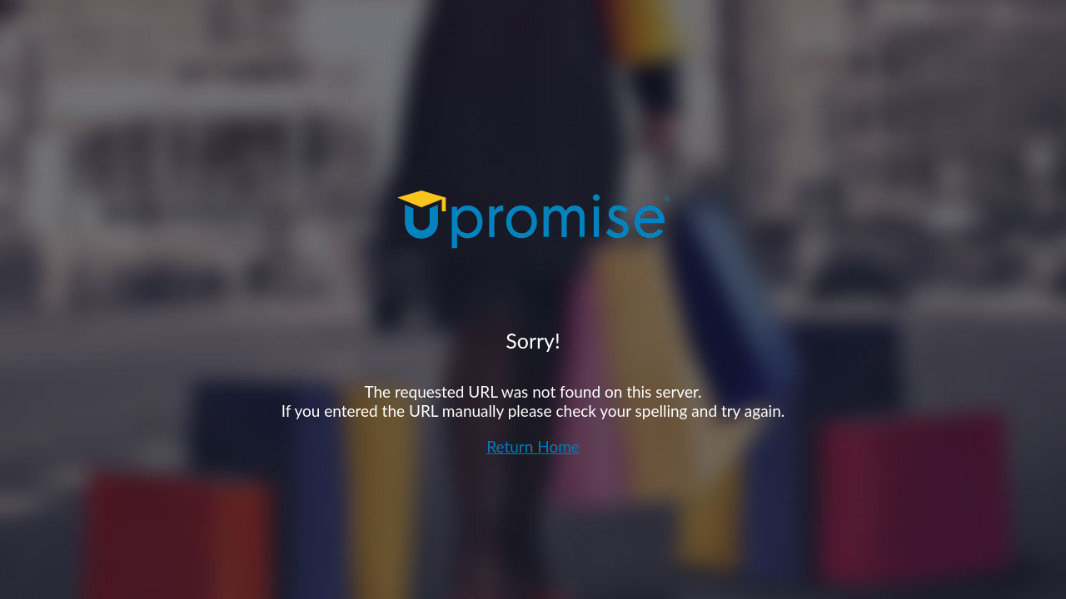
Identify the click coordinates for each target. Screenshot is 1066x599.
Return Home (533, 446)
